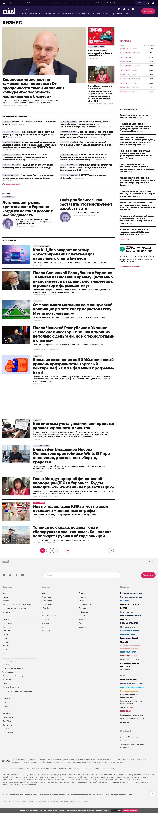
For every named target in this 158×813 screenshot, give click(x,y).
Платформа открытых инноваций (129, 665)
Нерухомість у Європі (129, 630)
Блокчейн (82, 627)
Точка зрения (8, 197)
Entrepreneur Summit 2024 (131, 683)
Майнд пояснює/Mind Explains (14, 676)
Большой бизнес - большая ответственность (131, 702)
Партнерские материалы (12, 668)
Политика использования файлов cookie (114, 794)
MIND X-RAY (125, 711)
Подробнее (116, 810)
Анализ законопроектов (129, 659)
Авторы (5, 706)
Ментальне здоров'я (128, 627)
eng (27, 9)
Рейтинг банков (126, 612)
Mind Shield (7, 725)
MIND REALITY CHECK (129, 604)
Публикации (32, 3)
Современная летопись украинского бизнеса (130, 647)
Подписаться (148, 11)
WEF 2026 (124, 600)
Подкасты (52, 3)
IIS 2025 (123, 608)
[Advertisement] (58, 401)
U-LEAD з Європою (129, 623)
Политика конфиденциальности (81, 794)
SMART (126, 707)
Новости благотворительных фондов (17, 691)
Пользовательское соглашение (52, 794)
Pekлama (7, 121)
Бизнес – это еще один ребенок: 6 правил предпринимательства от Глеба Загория (137, 259)
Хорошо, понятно (130, 810)
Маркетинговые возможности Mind (16, 604)
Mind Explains (39, 503)
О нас (4, 593)
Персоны (6, 698)
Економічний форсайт (129, 638)
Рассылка (6, 612)
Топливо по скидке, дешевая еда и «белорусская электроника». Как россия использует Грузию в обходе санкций (72, 532)
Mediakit (5, 600)
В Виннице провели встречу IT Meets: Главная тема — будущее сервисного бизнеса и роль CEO (86, 167)
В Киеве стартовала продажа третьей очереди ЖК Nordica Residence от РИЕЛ (134, 231)
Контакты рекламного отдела (14, 608)
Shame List (124, 642)
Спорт (81, 630)
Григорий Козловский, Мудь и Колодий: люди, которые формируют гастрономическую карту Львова (85, 124)
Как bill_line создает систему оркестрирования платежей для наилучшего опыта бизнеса (64, 254)
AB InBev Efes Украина (129, 737)
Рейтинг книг (125, 722)
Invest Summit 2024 (128, 680)
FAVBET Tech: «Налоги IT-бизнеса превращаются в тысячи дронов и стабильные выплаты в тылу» (83, 157)
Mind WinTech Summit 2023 (132, 687)
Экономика (46, 623)
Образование (116, 14)
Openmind (43, 3)
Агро (43, 612)
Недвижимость (85, 604)
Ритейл (81, 623)
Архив (78, 3)
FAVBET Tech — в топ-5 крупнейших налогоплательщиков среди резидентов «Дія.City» (24, 157)
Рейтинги (6, 631)
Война (48, 14)
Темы (4, 653)
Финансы (82, 619)
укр (23, 9)
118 (67, 550)
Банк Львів (124, 741)
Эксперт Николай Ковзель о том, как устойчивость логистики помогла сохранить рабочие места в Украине (87, 134)
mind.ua (90, 768)
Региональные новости (32, 14)
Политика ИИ (31, 794)
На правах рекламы (10, 661)
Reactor (5, 728)
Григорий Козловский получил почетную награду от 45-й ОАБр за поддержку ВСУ (28, 134)
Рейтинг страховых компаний (132, 719)
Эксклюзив (6, 680)
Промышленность (49, 615)
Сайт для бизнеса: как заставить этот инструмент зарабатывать (86, 204)
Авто (43, 627)
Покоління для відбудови (131, 593)
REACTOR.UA (147, 3)
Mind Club (92, 3)
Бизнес (56, 14)
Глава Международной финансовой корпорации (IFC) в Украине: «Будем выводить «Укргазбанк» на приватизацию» (74, 483)
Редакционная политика (12, 794)
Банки (105, 14)
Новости (22, 3)
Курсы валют (7, 717)
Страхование (94, 14)
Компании (6, 702)
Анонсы (61, 3)
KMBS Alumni (136, 3)
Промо (5, 683)
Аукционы (70, 3)
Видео (4, 638)
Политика (82, 615)
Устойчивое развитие (129, 656)
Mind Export (125, 619)
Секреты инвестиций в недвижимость (130, 696)
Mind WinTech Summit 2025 (132, 615)
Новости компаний (96, 46)
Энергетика (67, 14)
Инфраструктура (85, 612)
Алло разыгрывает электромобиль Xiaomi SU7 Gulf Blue (100, 53)
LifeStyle (45, 608)
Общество (46, 619)
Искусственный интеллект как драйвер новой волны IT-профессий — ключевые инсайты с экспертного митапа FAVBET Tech (29, 145)
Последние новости (128, 109)
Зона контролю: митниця (131, 597)
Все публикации (9, 240)
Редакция (6, 597)
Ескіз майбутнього (128, 634)
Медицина (46, 630)
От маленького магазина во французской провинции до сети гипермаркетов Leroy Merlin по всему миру (73, 309)
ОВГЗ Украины (125, 41)
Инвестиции (80, 14)
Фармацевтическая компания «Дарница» (132, 746)
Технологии (83, 608)
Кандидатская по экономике (131, 715)
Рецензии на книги (127, 669)
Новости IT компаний (12, 142)
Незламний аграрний (129, 691)
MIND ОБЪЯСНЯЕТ (128, 652)
